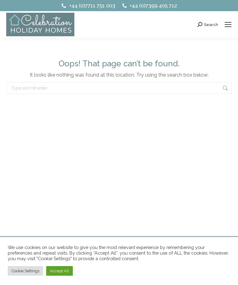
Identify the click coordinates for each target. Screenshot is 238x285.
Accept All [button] (59, 271)
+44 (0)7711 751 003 (88, 5)
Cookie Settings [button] (25, 271)
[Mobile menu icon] (228, 24)
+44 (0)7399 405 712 (149, 5)
